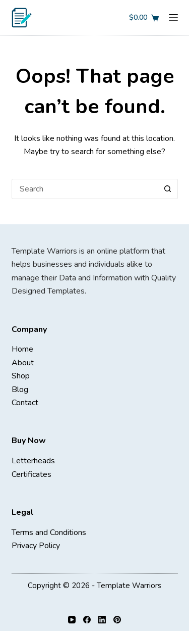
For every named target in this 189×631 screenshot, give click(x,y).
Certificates (31, 474)
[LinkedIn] (102, 619)
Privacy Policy (36, 545)
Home (22, 349)
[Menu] (173, 17)
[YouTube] (72, 619)
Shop (21, 375)
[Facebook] (87, 619)
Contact (25, 402)
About (23, 362)
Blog (20, 389)
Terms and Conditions (49, 532)
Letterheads (33, 460)
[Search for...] (85, 189)
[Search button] (168, 189)
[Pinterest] (117, 619)
